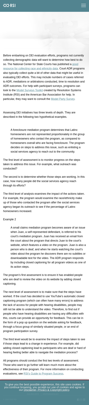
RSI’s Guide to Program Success (43, 373)
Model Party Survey (62, 99)
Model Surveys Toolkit (29, 90)
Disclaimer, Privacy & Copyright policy (46, 389)
